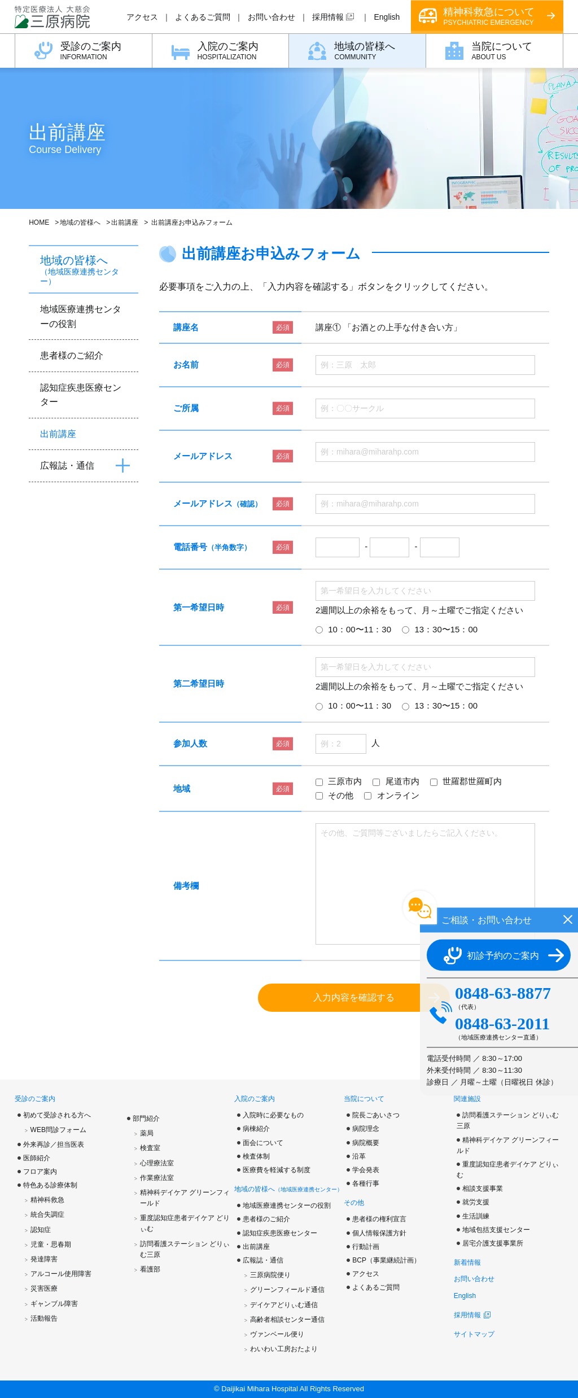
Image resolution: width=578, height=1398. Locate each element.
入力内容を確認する (354, 997)
